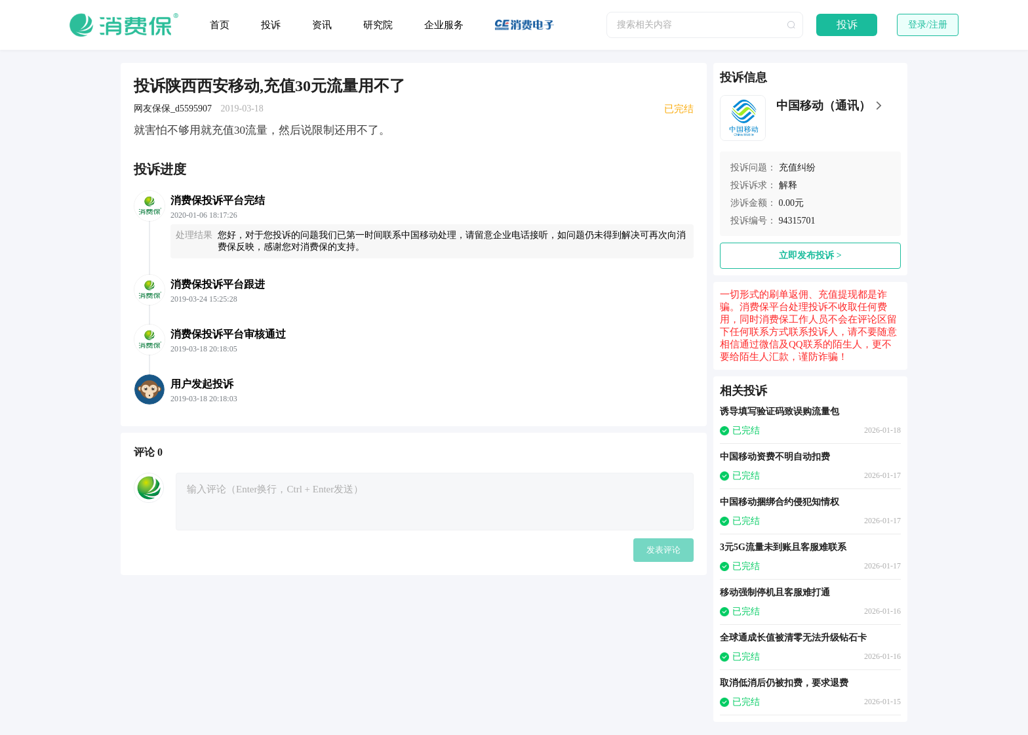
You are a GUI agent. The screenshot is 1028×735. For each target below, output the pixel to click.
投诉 (271, 25)
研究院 (378, 25)
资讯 (322, 25)
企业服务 (444, 25)
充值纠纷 (797, 167)
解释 (788, 185)
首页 (219, 25)
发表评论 (663, 550)
